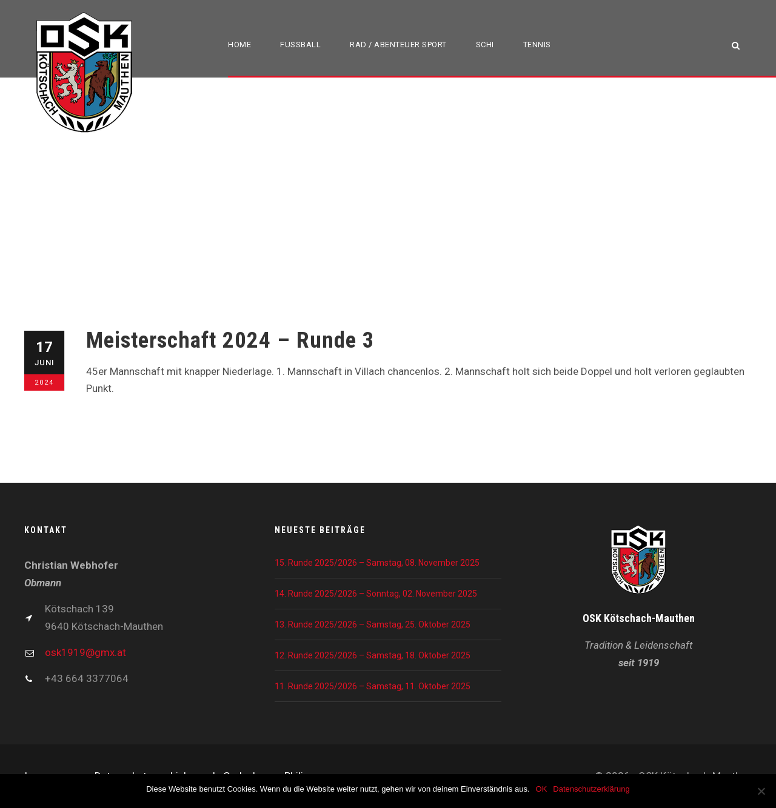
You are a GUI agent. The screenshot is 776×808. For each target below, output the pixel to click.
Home (239, 44)
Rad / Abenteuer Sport (398, 44)
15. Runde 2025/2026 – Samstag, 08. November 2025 (377, 563)
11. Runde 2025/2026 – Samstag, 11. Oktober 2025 (372, 686)
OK (541, 788)
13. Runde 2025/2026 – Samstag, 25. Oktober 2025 (372, 624)
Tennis (537, 44)
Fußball (300, 44)
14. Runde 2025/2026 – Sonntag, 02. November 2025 (376, 593)
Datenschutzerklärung (591, 788)
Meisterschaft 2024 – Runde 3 (230, 340)
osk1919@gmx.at (85, 652)
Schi (485, 44)
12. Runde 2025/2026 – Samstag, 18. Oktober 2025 (372, 655)
